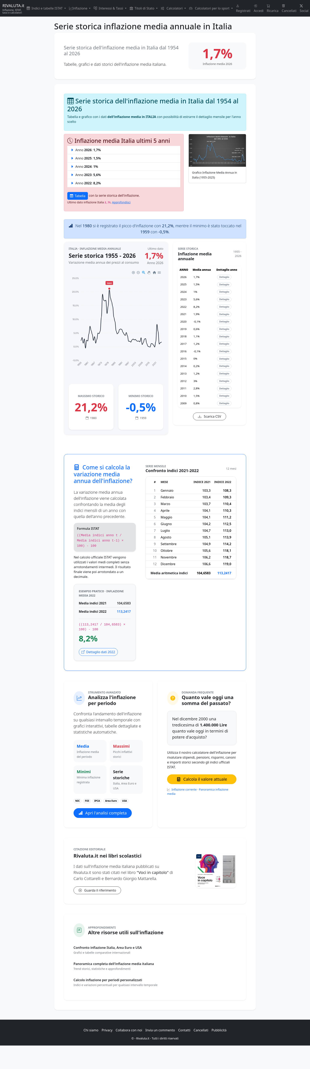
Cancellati (289, 8)
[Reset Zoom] (154, 273)
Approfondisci (121, 202)
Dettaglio (224, 276)
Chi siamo (90, 1030)
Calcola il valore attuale (202, 779)
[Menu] (159, 273)
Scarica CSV (209, 416)
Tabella (77, 196)
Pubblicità (219, 1030)
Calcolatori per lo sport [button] (209, 8)
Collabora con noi (129, 1030)
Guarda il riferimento (97, 890)
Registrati (243, 8)
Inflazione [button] (78, 8)
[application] (116, 320)
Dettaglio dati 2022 (98, 652)
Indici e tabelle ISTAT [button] (45, 8)
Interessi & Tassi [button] (109, 8)
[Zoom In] (133, 272)
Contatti (184, 1030)
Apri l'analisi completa (103, 813)
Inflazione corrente (184, 789)
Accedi (259, 8)
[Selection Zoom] (143, 273)
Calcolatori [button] (172, 8)
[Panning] (148, 272)
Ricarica (272, 8)
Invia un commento (160, 1030)
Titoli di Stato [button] (142, 8)
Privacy (107, 1030)
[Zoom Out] (138, 272)
